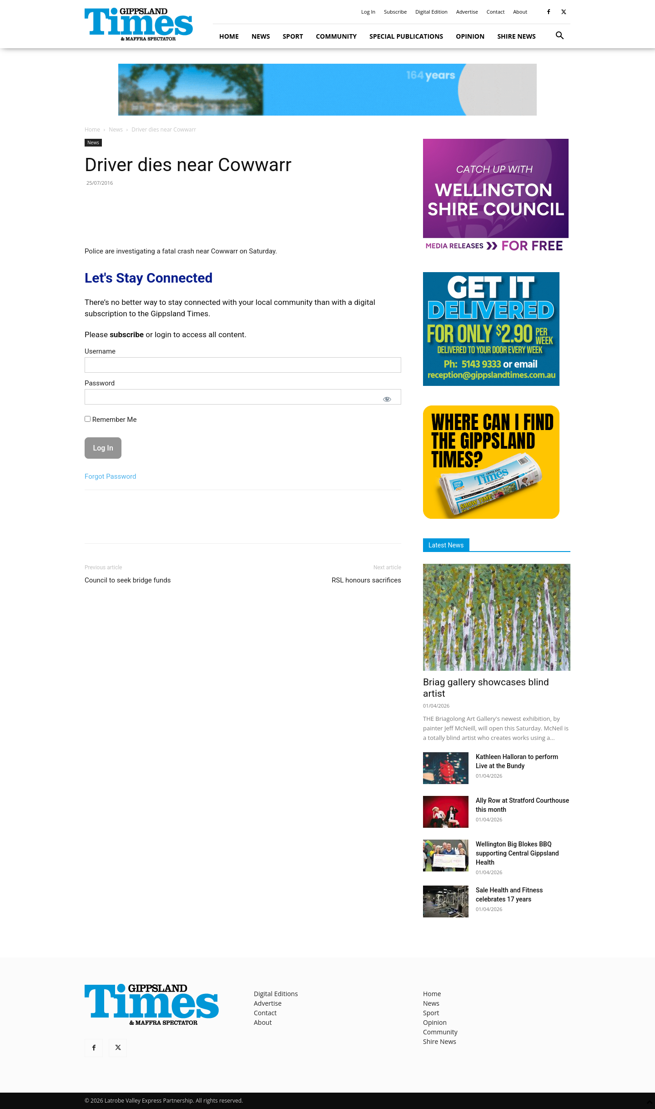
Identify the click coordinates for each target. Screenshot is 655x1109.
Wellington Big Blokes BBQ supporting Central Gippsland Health (517, 853)
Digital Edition (431, 11)
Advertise (467, 11)
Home (229, 36)
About (520, 11)
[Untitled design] (491, 383)
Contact (496, 11)
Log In (368, 11)
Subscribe (395, 11)
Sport (292, 36)
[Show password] (387, 399)
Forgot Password (110, 476)
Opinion (470, 36)
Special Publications (406, 36)
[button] (559, 36)
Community (336, 36)
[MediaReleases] (496, 250)
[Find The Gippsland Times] (491, 516)
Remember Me (110, 419)
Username (100, 351)
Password (100, 383)
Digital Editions (276, 993)
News (261, 36)
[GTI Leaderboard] (327, 90)
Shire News (516, 36)
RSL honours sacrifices (366, 580)
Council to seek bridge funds (128, 580)
